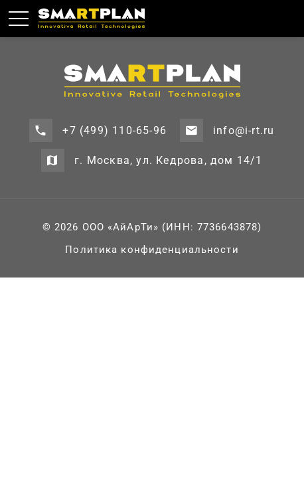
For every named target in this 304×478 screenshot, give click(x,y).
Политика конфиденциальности (151, 250)
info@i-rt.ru (243, 130)
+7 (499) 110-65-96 (114, 130)
